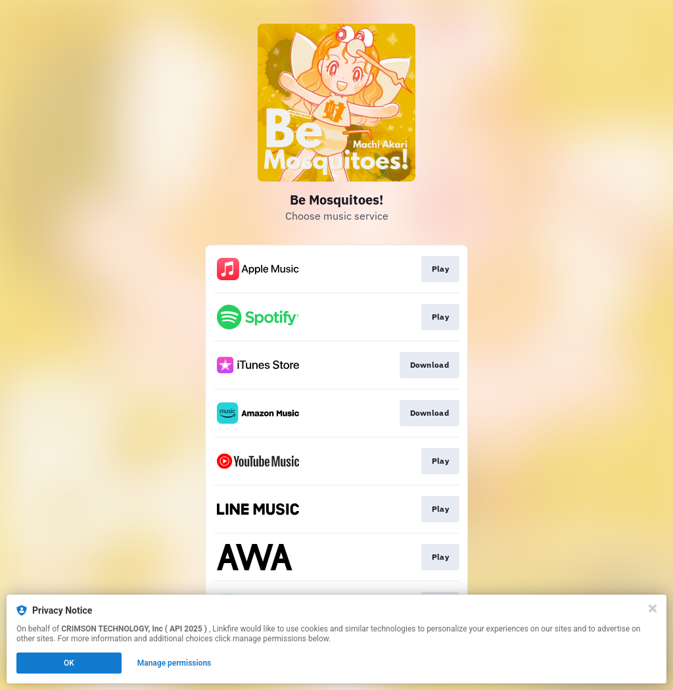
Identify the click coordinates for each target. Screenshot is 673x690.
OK (69, 663)
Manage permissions (174, 663)
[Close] (652, 608)
